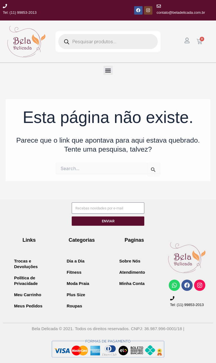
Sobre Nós (129, 261)
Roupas (74, 305)
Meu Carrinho (27, 294)
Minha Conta (132, 283)
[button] (108, 70)
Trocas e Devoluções (26, 264)
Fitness (74, 272)
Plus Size (76, 294)
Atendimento (132, 272)
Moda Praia (78, 283)
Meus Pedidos (28, 305)
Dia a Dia (75, 261)
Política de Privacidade (26, 280)
